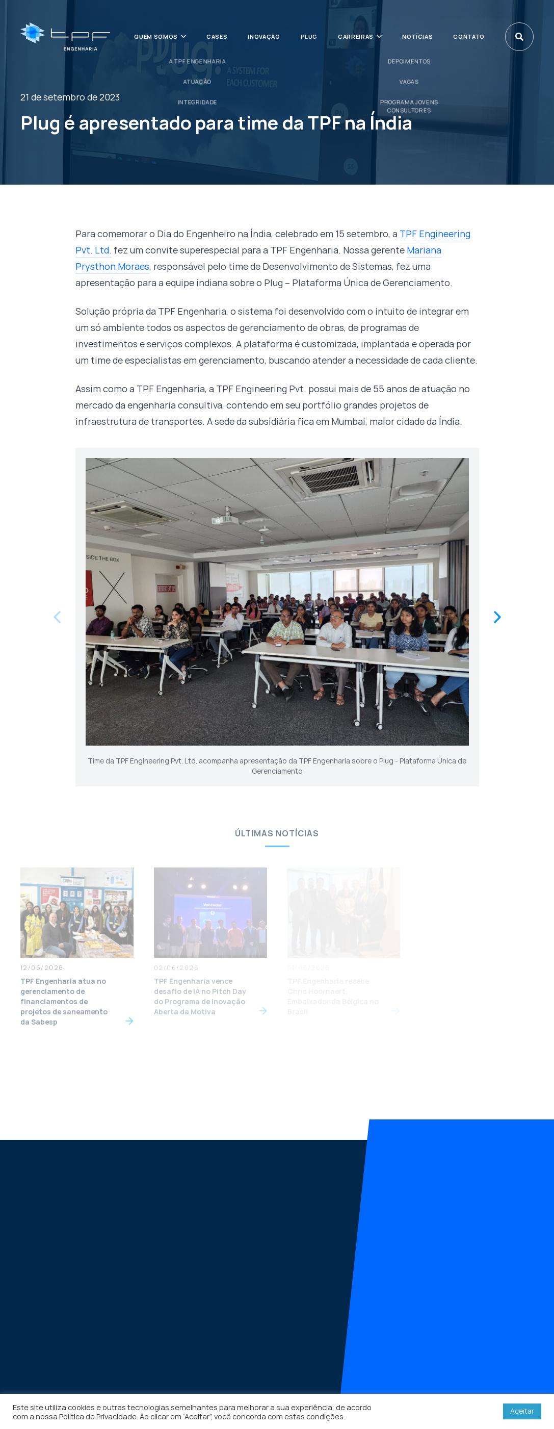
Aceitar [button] (522, 1411)
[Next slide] (497, 617)
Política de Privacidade (98, 1416)
